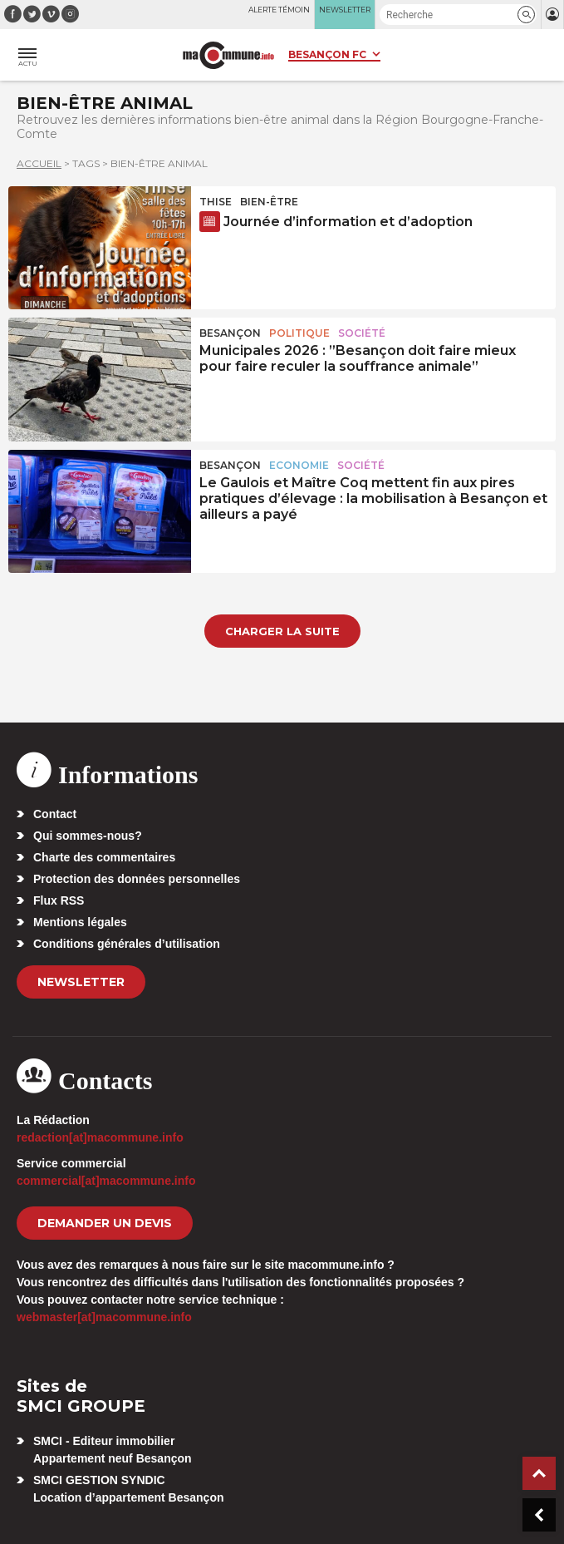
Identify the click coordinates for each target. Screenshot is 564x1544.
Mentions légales (80, 922)
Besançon (230, 333)
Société (361, 333)
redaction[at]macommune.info (100, 1137)
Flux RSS (58, 900)
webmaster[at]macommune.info (104, 1317)
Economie (299, 465)
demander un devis (104, 1223)
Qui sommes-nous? (87, 835)
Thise (215, 201)
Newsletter (81, 981)
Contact (54, 814)
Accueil (39, 163)
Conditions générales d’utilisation (126, 943)
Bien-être (269, 201)
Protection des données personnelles (136, 878)
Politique (299, 333)
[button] (526, 14)
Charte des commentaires (104, 857)
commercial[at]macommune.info (106, 1180)
